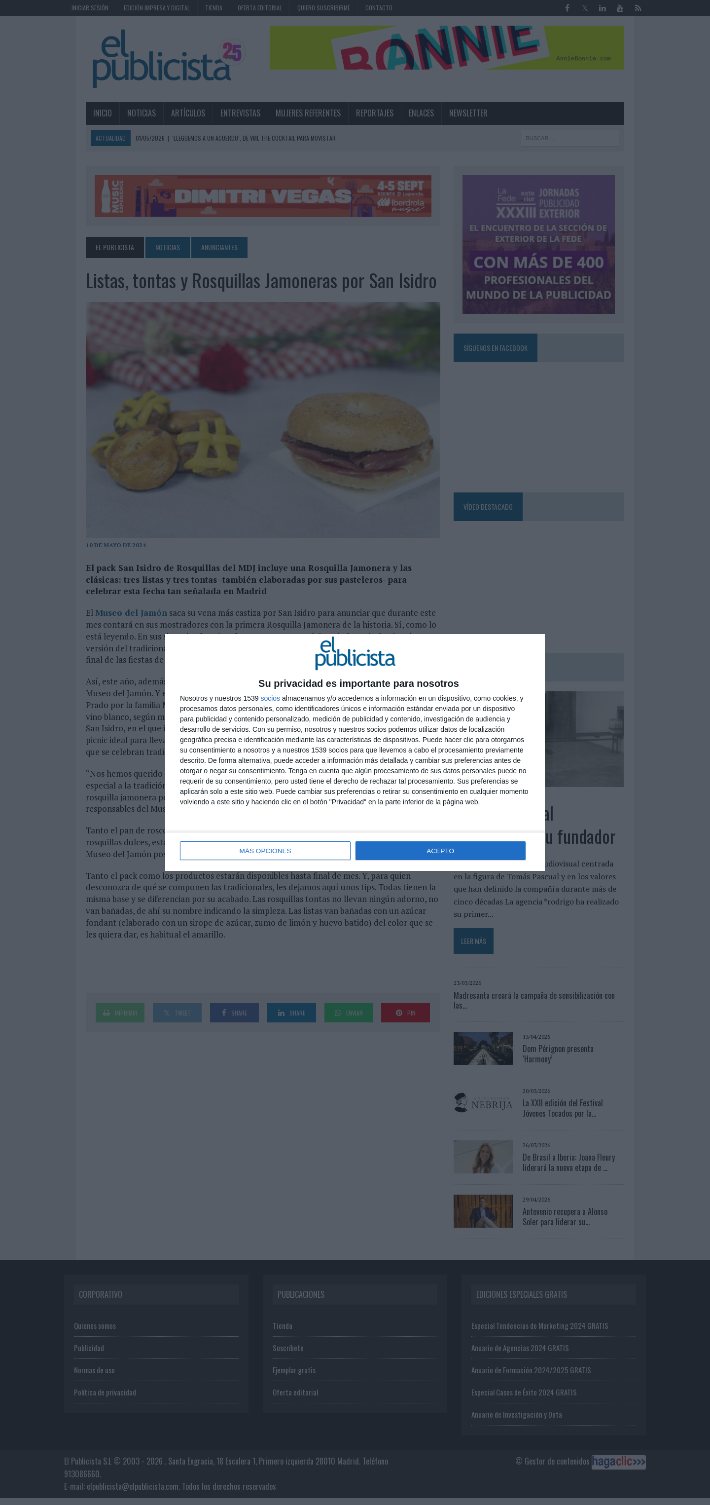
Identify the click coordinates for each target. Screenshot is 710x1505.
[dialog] (355, 752)
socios (270, 698)
